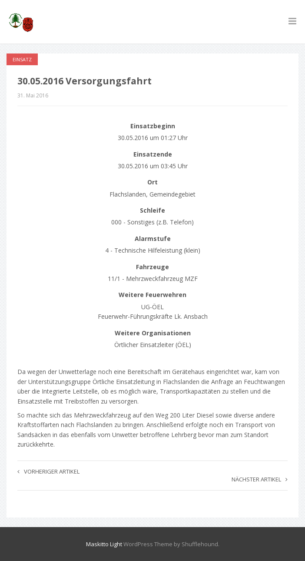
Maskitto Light (104, 544)
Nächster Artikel (260, 479)
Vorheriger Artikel (48, 471)
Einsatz (22, 59)
